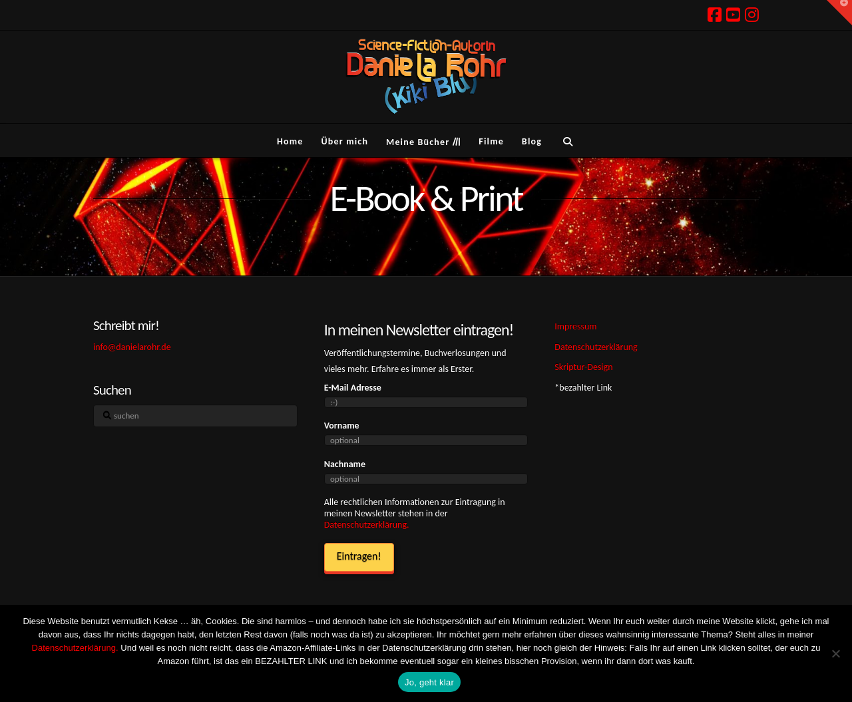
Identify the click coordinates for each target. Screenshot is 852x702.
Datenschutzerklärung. (366, 524)
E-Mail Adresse (352, 387)
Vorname (341, 425)
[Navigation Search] (567, 140)
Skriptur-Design (583, 367)
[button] (839, 12)
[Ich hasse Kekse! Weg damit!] (835, 653)
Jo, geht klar (429, 682)
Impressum (575, 326)
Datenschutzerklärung (595, 347)
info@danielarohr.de (132, 347)
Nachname (344, 464)
